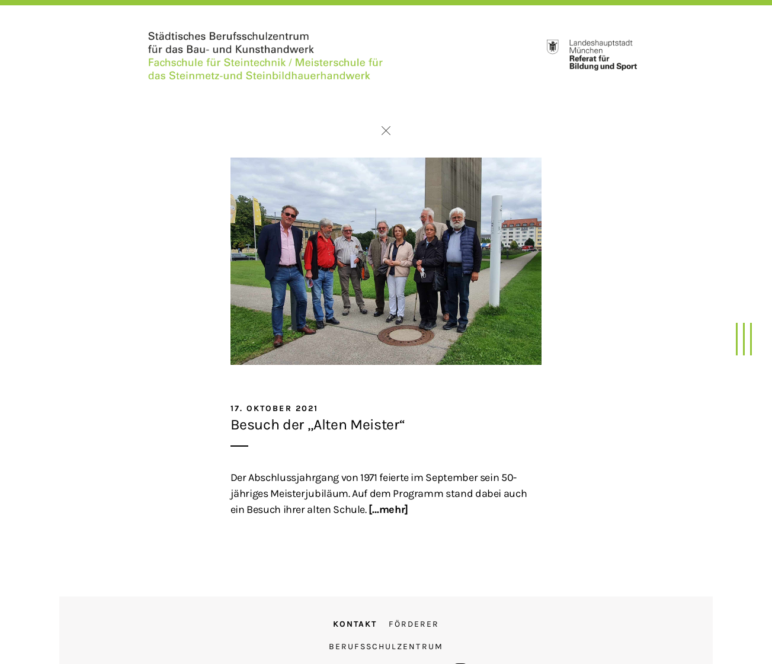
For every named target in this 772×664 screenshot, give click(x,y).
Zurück (386, 130)
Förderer (414, 624)
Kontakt (355, 624)
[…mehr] (388, 509)
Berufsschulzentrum (386, 646)
